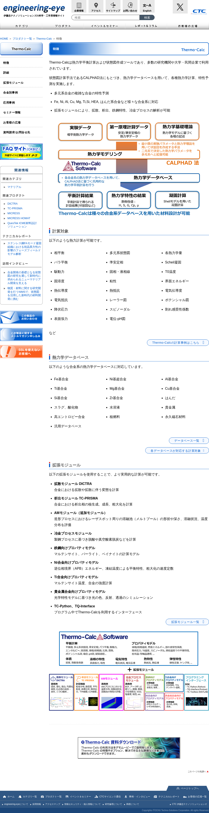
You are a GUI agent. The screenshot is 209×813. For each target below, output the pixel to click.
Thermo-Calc (44, 38)
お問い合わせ (130, 10)
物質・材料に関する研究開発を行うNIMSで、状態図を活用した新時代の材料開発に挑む (24, 293)
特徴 (6, 62)
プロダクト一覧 (22, 38)
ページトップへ (190, 788)
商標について (132, 804)
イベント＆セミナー (104, 25)
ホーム (11, 796)
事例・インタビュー (139, 796)
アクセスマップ (52, 804)
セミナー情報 (12, 112)
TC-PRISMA (14, 208)
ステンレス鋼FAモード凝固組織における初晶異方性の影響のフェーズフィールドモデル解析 (24, 249)
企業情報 (79, 10)
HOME (4, 38)
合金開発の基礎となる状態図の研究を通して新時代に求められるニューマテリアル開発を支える (24, 278)
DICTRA (12, 203)
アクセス (96, 10)
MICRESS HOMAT (18, 218)
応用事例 (9, 102)
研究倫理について (113, 804)
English (147, 10)
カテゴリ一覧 (30, 796)
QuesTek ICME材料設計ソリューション (22, 224)
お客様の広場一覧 (197, 796)
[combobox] (105, 17)
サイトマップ (113, 10)
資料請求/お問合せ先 (16, 132)
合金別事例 (10, 92)
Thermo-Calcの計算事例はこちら (175, 342)
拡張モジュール (13, 82)
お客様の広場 (188, 25)
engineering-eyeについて (16, 804)
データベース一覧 (186, 440)
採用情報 (36, 804)
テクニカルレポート (169, 796)
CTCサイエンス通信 (110, 796)
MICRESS (13, 213)
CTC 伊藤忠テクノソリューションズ (189, 804)
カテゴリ (21, 25)
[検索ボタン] (147, 17)
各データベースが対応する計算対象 (176, 450)
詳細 (6, 72)
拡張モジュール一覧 (185, 622)
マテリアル (14, 187)
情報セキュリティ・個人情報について (82, 804)
